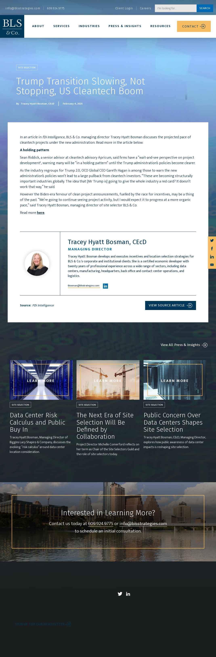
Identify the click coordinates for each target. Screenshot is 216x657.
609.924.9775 (100, 536)
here (49, 224)
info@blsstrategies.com (143, 536)
